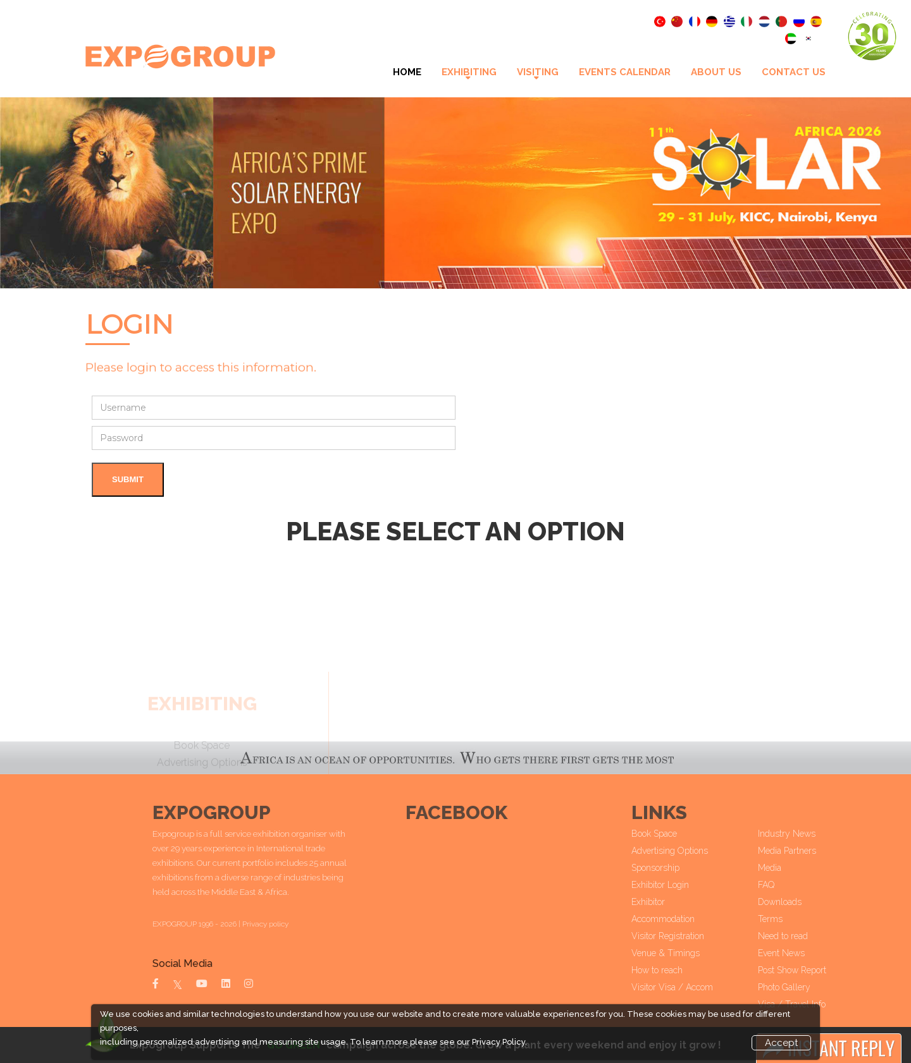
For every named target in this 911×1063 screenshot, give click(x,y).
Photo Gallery (818, 987)
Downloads (814, 902)
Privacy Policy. (499, 1042)
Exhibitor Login (694, 885)
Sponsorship (690, 868)
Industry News (821, 834)
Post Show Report (826, 970)
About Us (716, 72)
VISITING (538, 72)
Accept (781, 1042)
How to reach (691, 970)
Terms (804, 919)
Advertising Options (704, 851)
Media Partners (821, 851)
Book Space (688, 834)
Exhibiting (469, 72)
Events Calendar (625, 72)
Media (803, 868)
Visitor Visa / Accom (706, 987)
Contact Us (794, 72)
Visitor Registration (702, 936)
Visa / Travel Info (826, 1004)
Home (407, 72)
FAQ (800, 885)
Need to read (817, 936)
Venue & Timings (700, 953)
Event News (815, 953)
